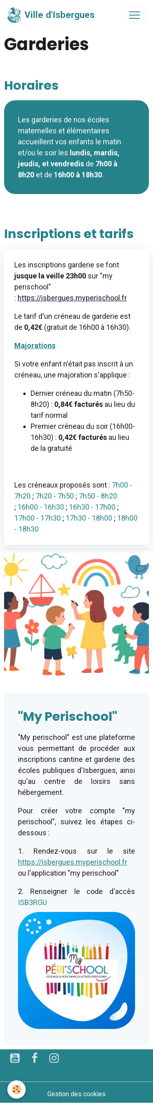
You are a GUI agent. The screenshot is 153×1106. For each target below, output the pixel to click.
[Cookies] (16, 1089)
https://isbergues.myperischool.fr (72, 298)
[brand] (51, 15)
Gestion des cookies (76, 1094)
